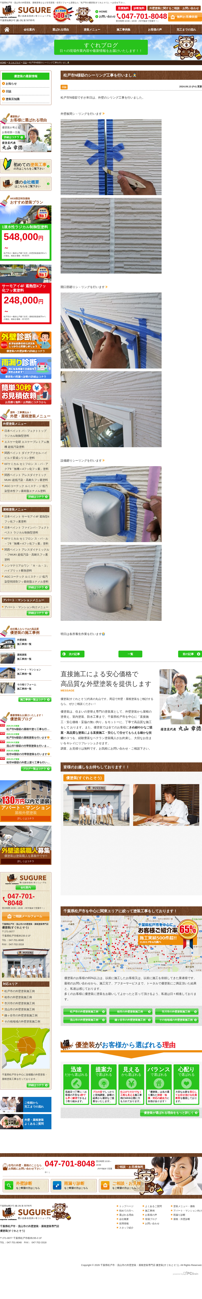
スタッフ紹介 (126, 1227)
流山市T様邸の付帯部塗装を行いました (28, 744)
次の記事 (74, 654)
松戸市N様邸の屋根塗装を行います (28, 735)
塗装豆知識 (12, 99)
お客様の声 (155, 29)
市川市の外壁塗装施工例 (176, 1011)
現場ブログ (151, 1219)
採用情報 (124, 1223)
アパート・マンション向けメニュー (26, 607)
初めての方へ (126, 1210)
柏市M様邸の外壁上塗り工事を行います (28, 760)
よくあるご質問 (153, 1206)
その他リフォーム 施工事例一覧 (18, 687)
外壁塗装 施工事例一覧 (15, 643)
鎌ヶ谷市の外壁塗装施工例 (130, 1019)
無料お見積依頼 (187, 16)
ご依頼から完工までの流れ (22, 1104)
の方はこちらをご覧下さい (24, 165)
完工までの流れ (186, 29)
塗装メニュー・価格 (184, 1206)
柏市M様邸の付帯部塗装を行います (28, 752)
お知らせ (11, 83)
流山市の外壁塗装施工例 (84, 1019)
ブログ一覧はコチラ (34, 768)
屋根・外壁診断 (181, 1219)
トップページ (126, 1206)
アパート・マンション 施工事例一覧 (20, 673)
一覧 (130, 654)
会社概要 (124, 1219)
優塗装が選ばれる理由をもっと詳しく (169, 1112)
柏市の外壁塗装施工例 (130, 1011)
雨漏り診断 (179, 1214)
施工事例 (150, 1210)
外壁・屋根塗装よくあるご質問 (22, 1121)
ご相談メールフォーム (27, 916)
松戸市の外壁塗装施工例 (84, 1011)
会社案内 (29, 29)
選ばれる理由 (60, 29)
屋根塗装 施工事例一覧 (15, 658)
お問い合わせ (107, 16)
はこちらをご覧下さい (21, 184)
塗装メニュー (92, 29)
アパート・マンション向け (187, 1210)
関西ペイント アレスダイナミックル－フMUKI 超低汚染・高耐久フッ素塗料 (26, 554)
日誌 (64, 87)
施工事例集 (123, 29)
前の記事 (188, 654)
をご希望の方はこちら (26, 1185)
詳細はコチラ (36, 496)
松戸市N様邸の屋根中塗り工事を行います (28, 727)
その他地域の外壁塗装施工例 (176, 1019)
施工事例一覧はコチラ (33, 699)
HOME (103, 11)
